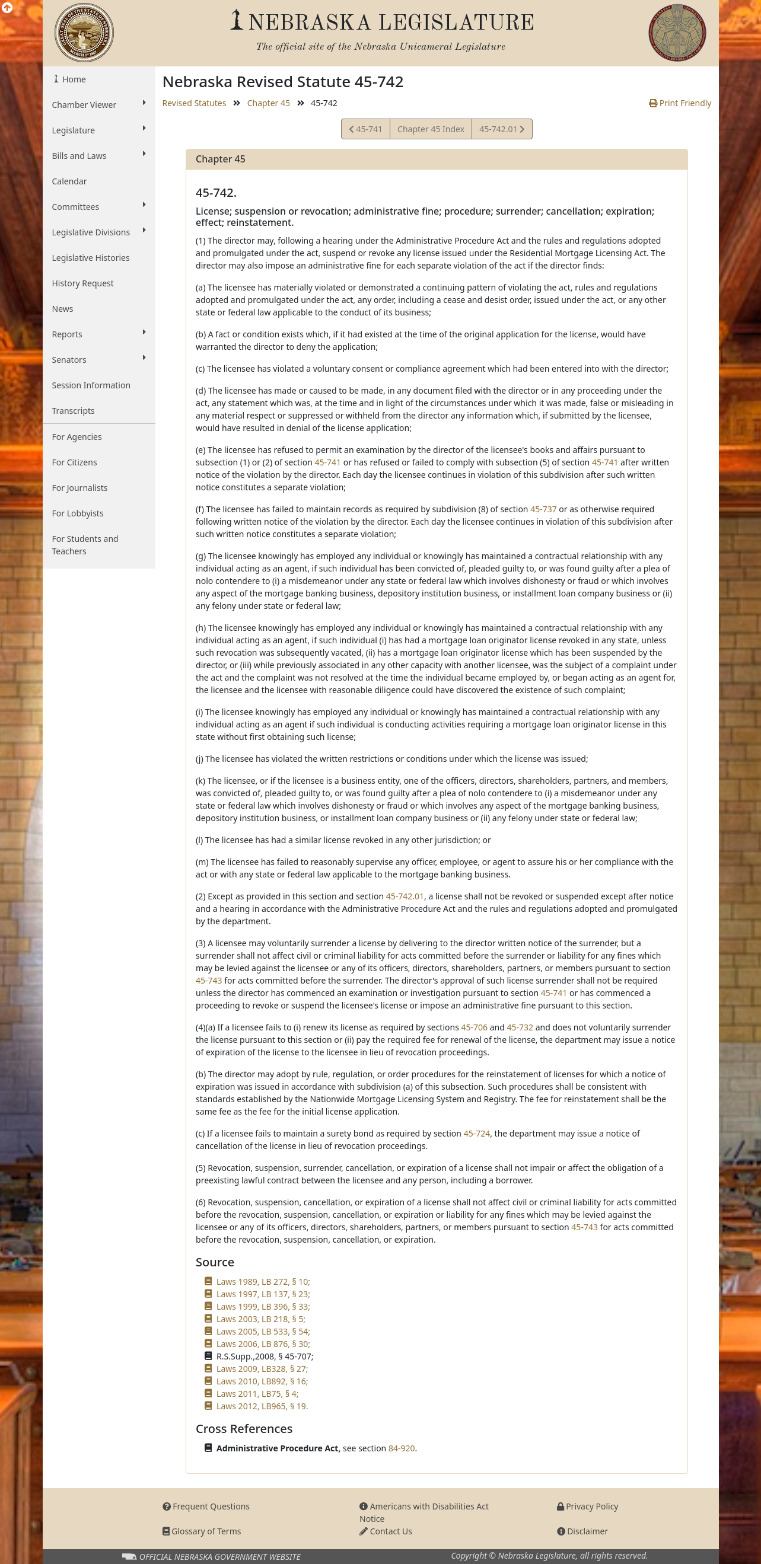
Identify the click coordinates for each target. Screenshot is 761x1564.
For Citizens (74, 462)
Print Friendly (680, 102)
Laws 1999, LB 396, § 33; (263, 1306)
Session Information (91, 385)
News (63, 308)
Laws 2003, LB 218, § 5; (260, 1318)
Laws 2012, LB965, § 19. (262, 1406)
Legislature (99, 130)
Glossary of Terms (202, 1531)
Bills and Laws (99, 155)
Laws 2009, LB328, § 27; (262, 1368)
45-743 (209, 980)
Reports (99, 334)
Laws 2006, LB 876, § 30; (263, 1343)
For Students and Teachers (85, 545)
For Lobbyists (78, 513)
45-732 (520, 1027)
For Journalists (80, 487)
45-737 (543, 509)
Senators (99, 359)
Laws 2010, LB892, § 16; (262, 1381)
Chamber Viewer (99, 104)
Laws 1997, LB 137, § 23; (263, 1294)
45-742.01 (502, 130)
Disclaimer (583, 1531)
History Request (83, 283)
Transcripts (73, 410)
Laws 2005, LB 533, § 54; (263, 1331)
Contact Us (385, 1531)
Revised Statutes (195, 102)
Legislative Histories (91, 257)
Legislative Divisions (99, 232)
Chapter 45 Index (430, 129)
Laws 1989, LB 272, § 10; (263, 1281)
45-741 (366, 130)
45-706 (474, 1027)
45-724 (477, 1133)
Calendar (69, 181)
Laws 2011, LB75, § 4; (257, 1393)
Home (73, 79)
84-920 (402, 1448)
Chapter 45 (268, 102)
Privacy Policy (588, 1506)
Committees (99, 206)
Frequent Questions (206, 1506)
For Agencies (77, 436)
